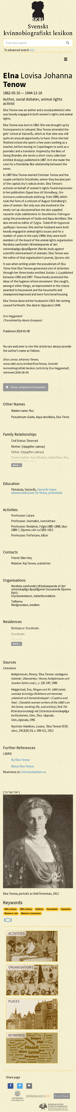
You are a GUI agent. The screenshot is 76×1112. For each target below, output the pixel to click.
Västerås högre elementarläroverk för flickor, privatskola (36, 491)
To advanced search (19, 50)
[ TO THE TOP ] (11, 792)
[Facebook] (10, 1086)
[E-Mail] (29, 1086)
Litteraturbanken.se (33, 772)
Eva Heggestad (12, 316)
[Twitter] (20, 1086)
